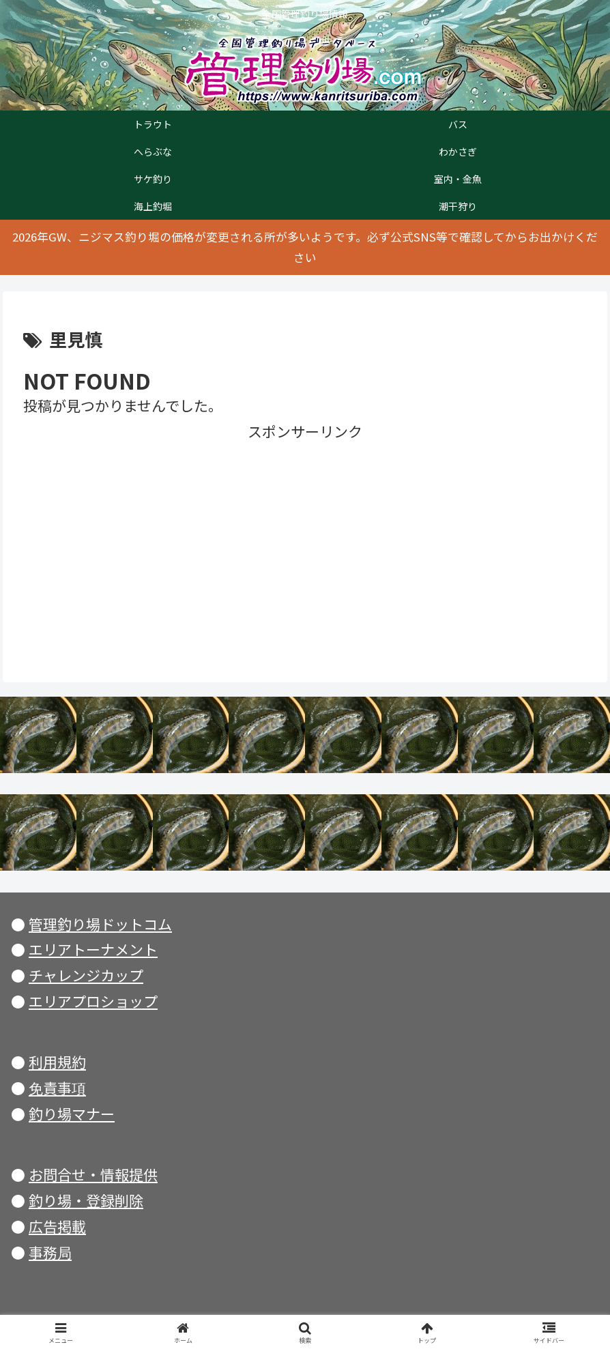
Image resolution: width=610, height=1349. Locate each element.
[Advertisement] (305, 540)
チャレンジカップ (86, 975)
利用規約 (57, 1061)
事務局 (50, 1252)
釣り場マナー (72, 1113)
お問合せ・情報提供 (93, 1174)
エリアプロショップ (93, 1001)
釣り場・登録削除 (86, 1200)
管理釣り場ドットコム (100, 924)
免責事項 (57, 1087)
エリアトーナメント (93, 949)
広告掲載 (57, 1226)
